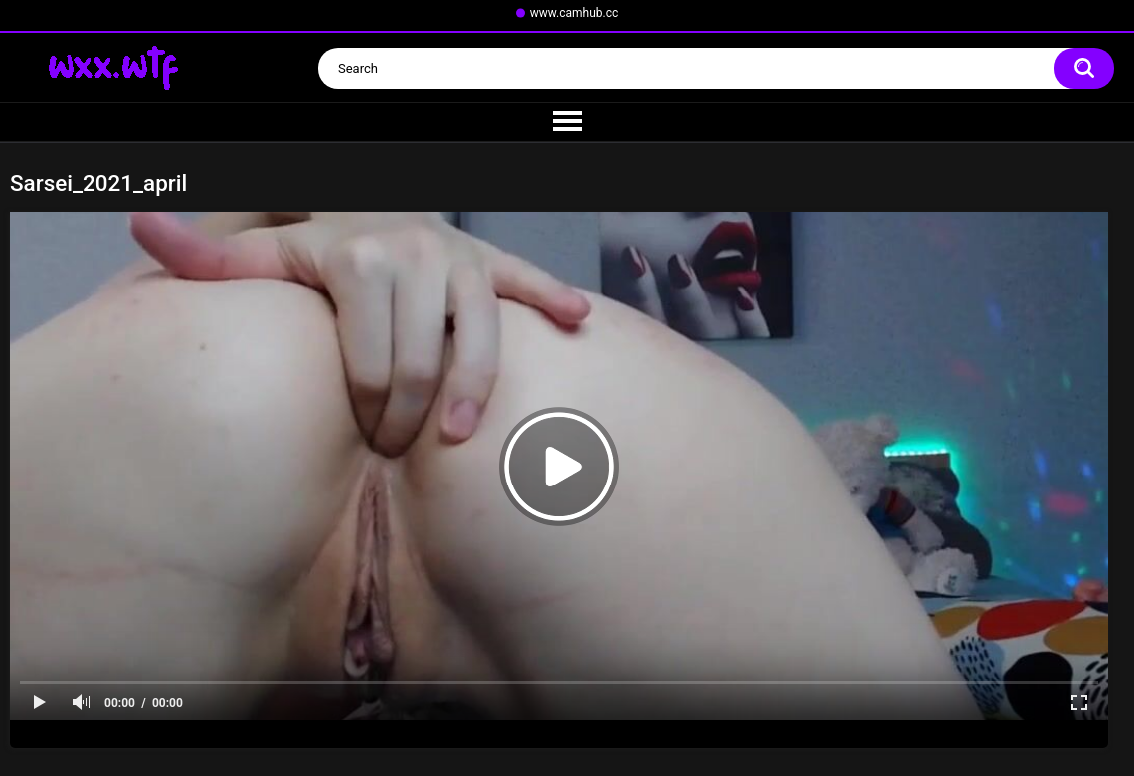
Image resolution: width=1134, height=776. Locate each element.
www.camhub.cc (574, 13)
